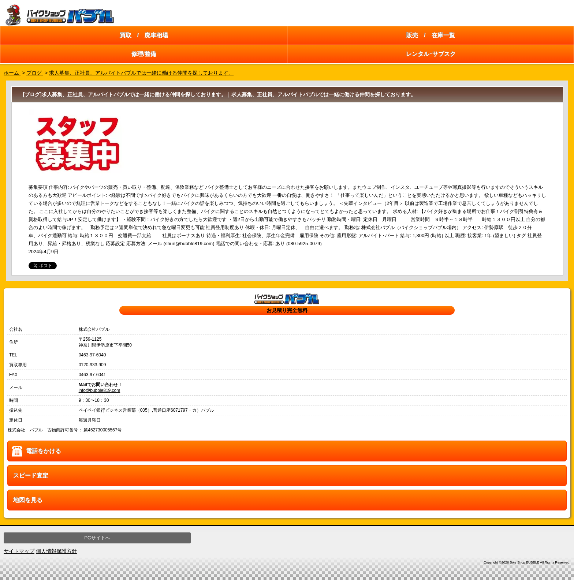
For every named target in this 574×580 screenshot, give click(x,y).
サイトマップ (19, 551)
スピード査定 (30, 475)
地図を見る (27, 500)
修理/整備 (143, 54)
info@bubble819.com (99, 390)
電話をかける (43, 451)
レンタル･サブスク (431, 54)
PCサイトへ (97, 537)
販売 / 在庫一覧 (430, 35)
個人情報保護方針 (56, 551)
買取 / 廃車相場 (144, 35)
